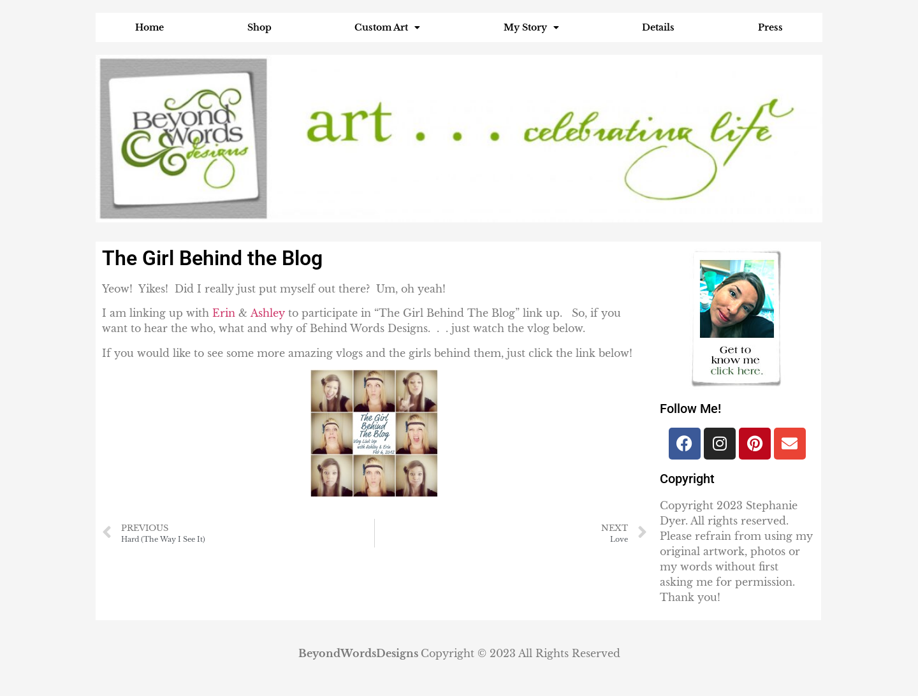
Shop (259, 27)
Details (658, 27)
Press (770, 27)
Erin (223, 313)
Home (149, 27)
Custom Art (387, 27)
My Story (531, 27)
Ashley (268, 313)
